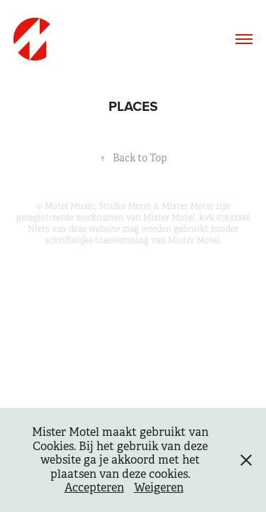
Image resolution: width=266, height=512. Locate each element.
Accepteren (94, 487)
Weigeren (159, 487)
